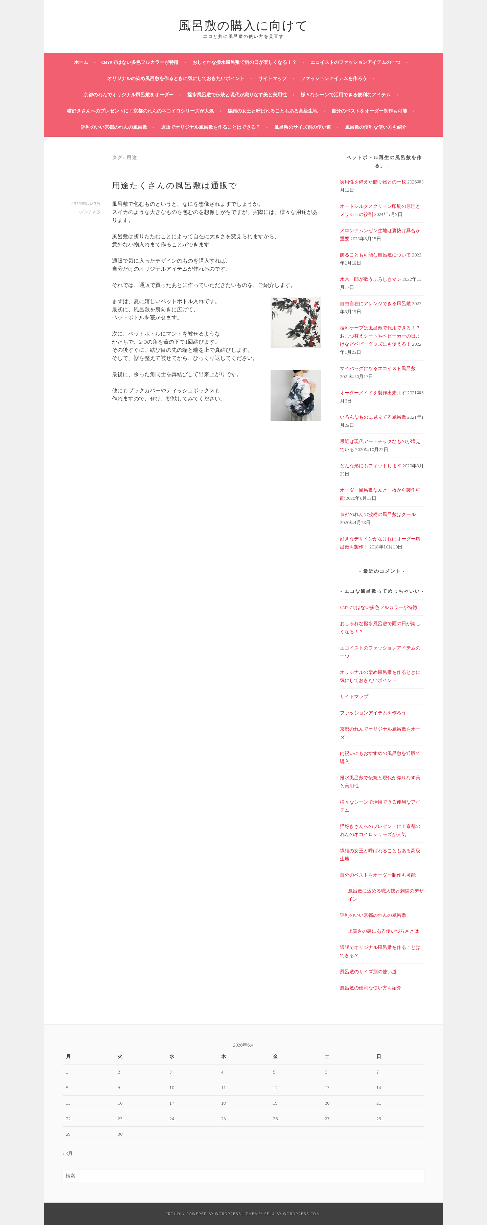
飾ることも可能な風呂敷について (375, 255)
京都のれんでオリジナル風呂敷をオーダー (128, 95)
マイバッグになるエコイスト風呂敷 (378, 368)
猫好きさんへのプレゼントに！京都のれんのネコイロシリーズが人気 (140, 111)
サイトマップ (272, 78)
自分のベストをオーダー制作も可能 (369, 111)
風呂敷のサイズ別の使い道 (302, 127)
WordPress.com (301, 1213)
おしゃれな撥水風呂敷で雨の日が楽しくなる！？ (244, 62)
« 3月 (68, 1153)
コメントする (88, 212)
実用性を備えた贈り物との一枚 (373, 182)
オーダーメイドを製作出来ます (373, 393)
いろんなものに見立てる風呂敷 (373, 417)
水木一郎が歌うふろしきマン (370, 279)
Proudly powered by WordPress (203, 1213)
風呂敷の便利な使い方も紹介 (376, 127)
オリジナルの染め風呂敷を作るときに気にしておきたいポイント (176, 78)
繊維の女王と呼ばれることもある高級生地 (273, 111)
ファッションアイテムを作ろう (334, 78)
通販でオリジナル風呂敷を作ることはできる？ (210, 127)
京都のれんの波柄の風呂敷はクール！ (380, 514)
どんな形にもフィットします (370, 466)
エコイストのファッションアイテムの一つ (355, 62)
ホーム (81, 62)
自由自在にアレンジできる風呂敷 (375, 303)
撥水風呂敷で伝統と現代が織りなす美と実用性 (237, 95)
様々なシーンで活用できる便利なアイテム (346, 95)
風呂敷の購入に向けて (243, 24)
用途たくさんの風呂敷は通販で (174, 184)
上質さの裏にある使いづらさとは (383, 931)
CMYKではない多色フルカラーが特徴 (140, 62)
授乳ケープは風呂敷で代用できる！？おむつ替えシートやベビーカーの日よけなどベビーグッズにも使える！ (380, 336)
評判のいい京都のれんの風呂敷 (114, 127)
